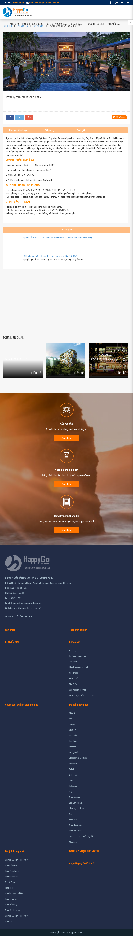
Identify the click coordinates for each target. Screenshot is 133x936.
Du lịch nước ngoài (57, 24)
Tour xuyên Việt (11, 899)
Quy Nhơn (73, 661)
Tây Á (71, 791)
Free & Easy (10, 882)
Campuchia (73, 780)
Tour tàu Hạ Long (12, 910)
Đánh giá (81, 130)
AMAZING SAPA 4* (56, 359)
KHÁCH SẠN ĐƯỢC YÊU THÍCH (82, 695)
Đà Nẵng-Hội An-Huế (77, 656)
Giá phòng (49, 130)
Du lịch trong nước (32, 24)
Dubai (71, 769)
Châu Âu (72, 713)
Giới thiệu (10, 629)
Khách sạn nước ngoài (78, 667)
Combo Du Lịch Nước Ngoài (81, 836)
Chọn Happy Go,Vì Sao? (81, 863)
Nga (70, 814)
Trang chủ (13, 24)
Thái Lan (72, 746)
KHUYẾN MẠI (12, 642)
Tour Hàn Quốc (75, 825)
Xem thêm (66, 438)
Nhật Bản (73, 735)
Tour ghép (9, 888)
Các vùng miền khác (77, 690)
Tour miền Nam (11, 876)
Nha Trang (73, 673)
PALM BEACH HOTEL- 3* (16, 359)
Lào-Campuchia (75, 803)
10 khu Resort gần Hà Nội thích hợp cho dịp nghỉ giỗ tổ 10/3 (50, 256)
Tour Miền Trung (12, 871)
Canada (72, 724)
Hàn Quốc (73, 741)
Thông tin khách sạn (18, 130)
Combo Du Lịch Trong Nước (17, 860)
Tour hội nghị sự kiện (14, 893)
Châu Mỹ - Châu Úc (77, 808)
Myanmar (73, 763)
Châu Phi (72, 730)
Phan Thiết (73, 678)
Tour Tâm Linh (11, 921)
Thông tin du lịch (95, 24)
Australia (73, 819)
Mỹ (70, 718)
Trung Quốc (74, 752)
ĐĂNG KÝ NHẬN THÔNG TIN (84, 851)
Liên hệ (11, 38)
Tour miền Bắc (11, 865)
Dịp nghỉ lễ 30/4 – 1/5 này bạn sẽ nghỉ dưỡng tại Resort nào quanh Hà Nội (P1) (59, 237)
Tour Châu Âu (74, 797)
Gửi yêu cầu (119, 117)
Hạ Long (72, 650)
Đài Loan (73, 775)
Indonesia (73, 786)
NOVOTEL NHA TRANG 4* (102, 359)
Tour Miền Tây (11, 904)
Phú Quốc (73, 684)
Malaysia (73, 842)
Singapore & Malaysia (78, 758)
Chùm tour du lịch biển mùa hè (21, 704)
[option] (24, 360)
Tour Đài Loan (75, 830)
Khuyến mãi (114, 24)
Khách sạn (76, 24)
